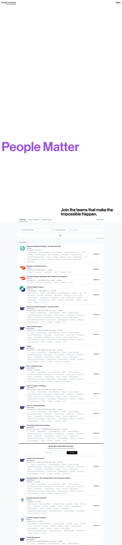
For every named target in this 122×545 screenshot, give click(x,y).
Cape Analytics (31, 311)
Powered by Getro (100, 238)
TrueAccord (30, 291)
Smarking (29, 248)
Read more (97, 255)
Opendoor (29, 509)
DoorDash (29, 269)
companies (33, 219)
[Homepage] (9, 2)
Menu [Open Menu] (118, 2)
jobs (22, 219)
